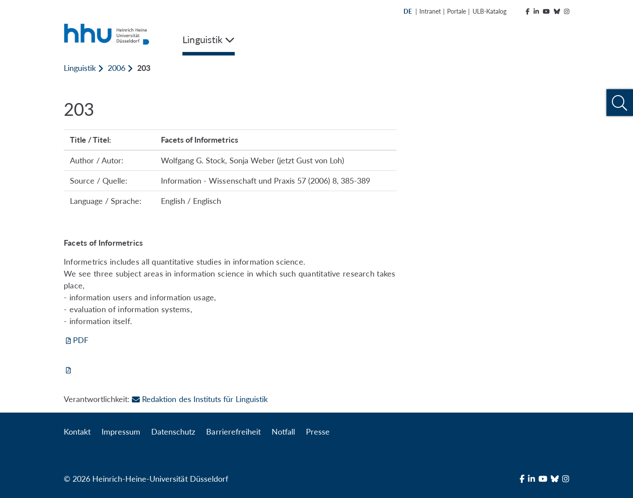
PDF (80, 340)
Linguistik (80, 68)
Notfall (283, 431)
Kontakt (77, 431)
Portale (456, 11)
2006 (116, 68)
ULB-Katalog (489, 11)
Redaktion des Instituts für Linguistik (200, 399)
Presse (318, 431)
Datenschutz (173, 431)
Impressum (121, 431)
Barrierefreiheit (233, 431)
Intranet (430, 11)
